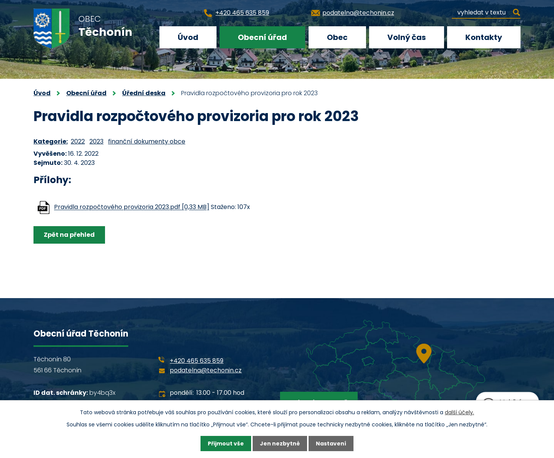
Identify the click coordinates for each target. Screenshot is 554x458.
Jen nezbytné (280, 443)
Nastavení (331, 443)
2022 (78, 141)
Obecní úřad (262, 37)
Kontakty (483, 37)
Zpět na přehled (69, 234)
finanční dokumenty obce (146, 141)
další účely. (459, 412)
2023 (96, 141)
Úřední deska (144, 93)
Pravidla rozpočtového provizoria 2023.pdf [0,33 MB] (131, 207)
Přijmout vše (226, 443)
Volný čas (406, 37)
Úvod (188, 37)
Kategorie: (50, 141)
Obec (337, 37)
